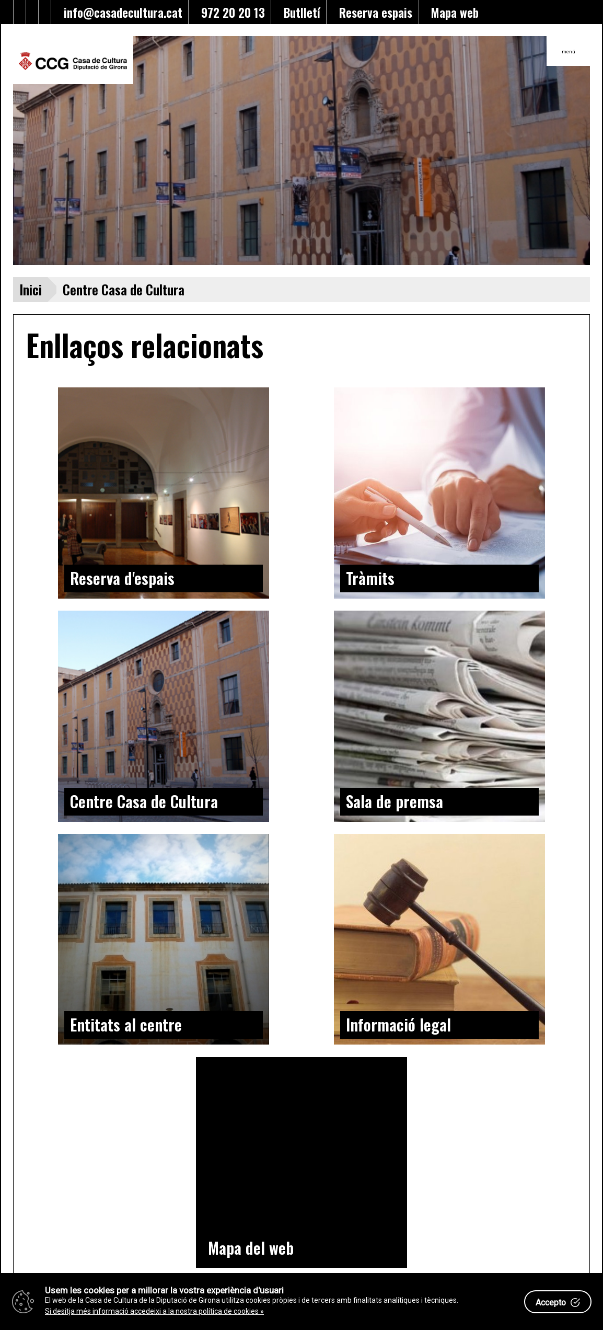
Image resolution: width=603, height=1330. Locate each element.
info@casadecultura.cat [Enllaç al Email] (119, 12)
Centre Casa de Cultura (144, 801)
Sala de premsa (394, 801)
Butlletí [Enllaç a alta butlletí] (298, 12)
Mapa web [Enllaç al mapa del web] (452, 12)
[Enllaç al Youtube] (32, 12)
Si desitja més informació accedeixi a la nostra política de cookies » (154, 1311)
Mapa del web (251, 1247)
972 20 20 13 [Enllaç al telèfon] (230, 12)
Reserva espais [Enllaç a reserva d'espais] (372, 12)
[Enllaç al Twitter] (7, 12)
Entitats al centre (126, 1024)
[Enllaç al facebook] (20, 12)
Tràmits (370, 578)
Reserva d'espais (122, 578)
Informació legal (398, 1024)
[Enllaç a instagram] (45, 12)
